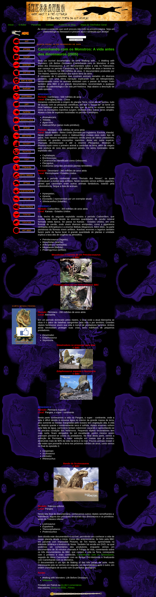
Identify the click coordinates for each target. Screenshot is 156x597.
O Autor (22, 25)
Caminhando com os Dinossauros (95, 554)
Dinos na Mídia (59, 587)
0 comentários (74, 585)
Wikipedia (47, 580)
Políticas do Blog (67, 25)
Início (11, 25)
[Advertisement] (24, 268)
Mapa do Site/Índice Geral (94, 25)
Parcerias (36, 25)
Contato (50, 25)
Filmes (71, 587)
